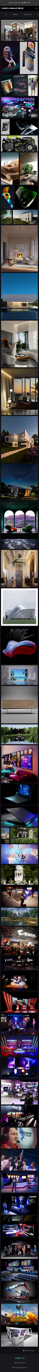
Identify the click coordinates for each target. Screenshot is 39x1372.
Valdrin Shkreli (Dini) (12, 8)
